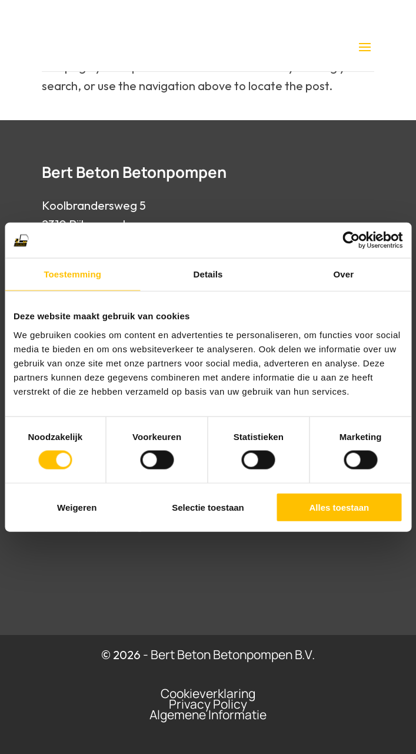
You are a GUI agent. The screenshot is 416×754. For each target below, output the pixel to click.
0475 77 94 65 (218, 14)
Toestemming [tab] (72, 274)
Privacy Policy (208, 704)
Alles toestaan (339, 507)
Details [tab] (208, 274)
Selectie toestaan (208, 507)
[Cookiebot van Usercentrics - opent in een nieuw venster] (350, 240)
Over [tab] (344, 274)
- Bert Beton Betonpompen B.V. (229, 654)
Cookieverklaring (208, 693)
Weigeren (76, 507)
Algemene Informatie (208, 714)
